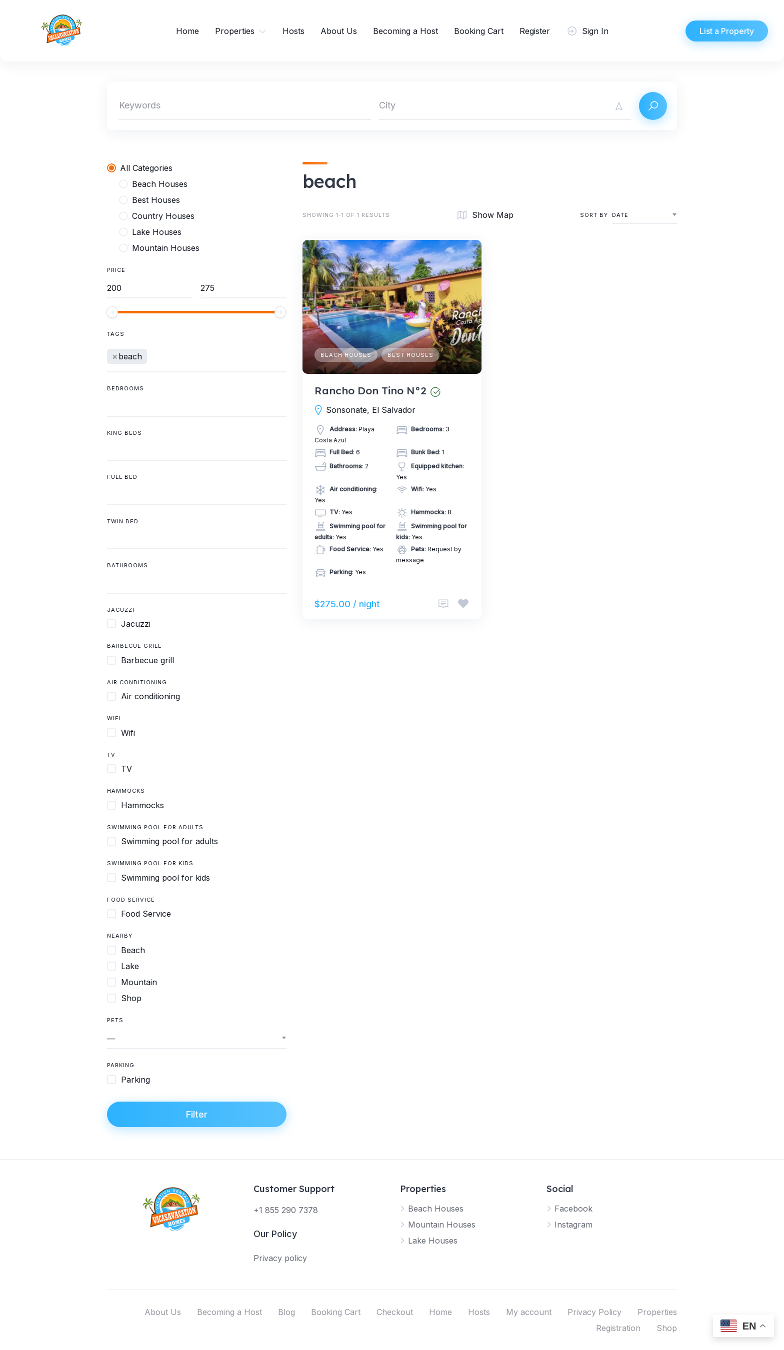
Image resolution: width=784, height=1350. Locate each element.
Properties (234, 31)
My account (529, 1312)
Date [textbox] (620, 214)
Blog (286, 1312)
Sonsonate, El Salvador (371, 410)
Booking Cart (479, 31)
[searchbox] (153, 355)
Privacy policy (280, 1258)
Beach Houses (346, 354)
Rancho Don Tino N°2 (370, 390)
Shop (666, 1328)
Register (535, 31)
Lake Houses (433, 1241)
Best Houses (411, 354)
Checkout (394, 1312)
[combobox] (196, 357)
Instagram (573, 1225)
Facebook (573, 1209)
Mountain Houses (442, 1225)
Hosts (293, 31)
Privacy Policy (595, 1312)
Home (187, 31)
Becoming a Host (405, 31)
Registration (618, 1328)
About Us (338, 31)
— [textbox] (111, 1039)
